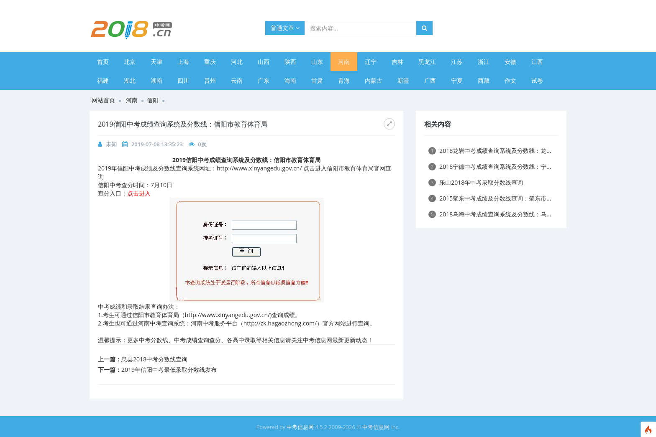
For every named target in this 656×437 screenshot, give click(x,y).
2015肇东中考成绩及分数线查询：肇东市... (489, 198)
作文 (510, 80)
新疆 (403, 80)
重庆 (210, 62)
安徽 (510, 62)
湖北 (130, 80)
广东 (263, 80)
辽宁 (371, 62)
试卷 (537, 80)
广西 (430, 80)
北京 (130, 62)
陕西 (290, 62)
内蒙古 (373, 80)
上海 (183, 62)
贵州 (210, 80)
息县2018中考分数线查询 (154, 359)
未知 (111, 144)
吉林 (397, 62)
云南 (237, 80)
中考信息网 (300, 427)
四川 (183, 80)
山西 (263, 62)
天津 (156, 62)
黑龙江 (427, 62)
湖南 (156, 80)
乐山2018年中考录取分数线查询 (475, 182)
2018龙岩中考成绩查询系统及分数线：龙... (489, 151)
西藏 (483, 80)
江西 (537, 62)
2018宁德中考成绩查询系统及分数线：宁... (489, 166)
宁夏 (457, 80)
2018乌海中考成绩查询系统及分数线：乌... (489, 214)
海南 (290, 80)
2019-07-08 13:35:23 (157, 144)
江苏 (457, 62)
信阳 (153, 100)
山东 (317, 62)
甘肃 (317, 80)
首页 (103, 62)
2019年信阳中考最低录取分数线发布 (169, 369)
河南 (344, 62)
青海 (344, 80)
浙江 (483, 62)
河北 (237, 62)
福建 (103, 80)
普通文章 (285, 28)
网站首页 (103, 100)
